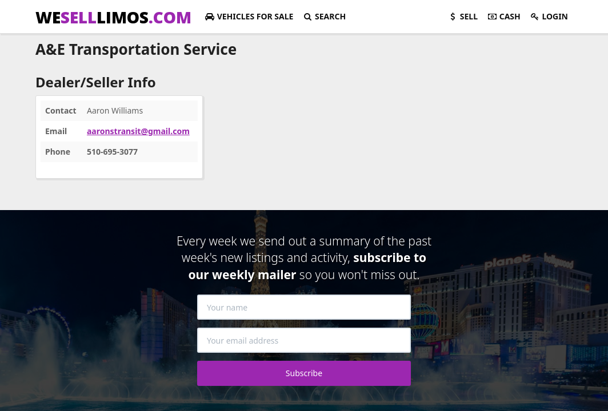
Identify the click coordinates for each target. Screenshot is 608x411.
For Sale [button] (249, 16)
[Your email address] (304, 340)
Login (549, 16)
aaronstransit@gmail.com (138, 131)
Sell (462, 16)
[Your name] (304, 307)
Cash (504, 16)
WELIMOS (113, 17)
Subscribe (304, 373)
